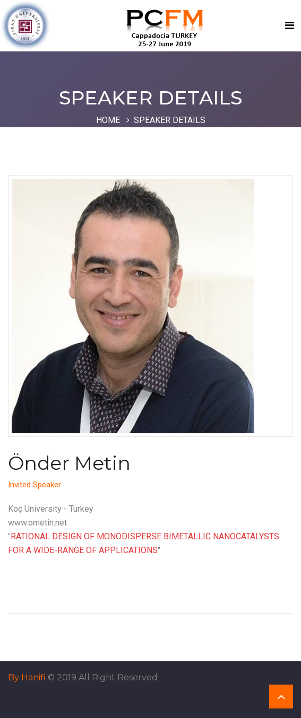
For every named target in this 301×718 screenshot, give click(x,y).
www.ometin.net (37, 523)
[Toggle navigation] (289, 25)
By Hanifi (27, 677)
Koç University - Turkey (50, 509)
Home (108, 120)
